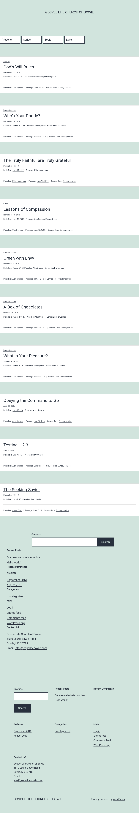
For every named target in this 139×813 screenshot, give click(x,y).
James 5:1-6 (18, 268)
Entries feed (14, 612)
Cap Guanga (17, 230)
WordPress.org (16, 623)
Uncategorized (15, 596)
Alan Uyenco (17, 88)
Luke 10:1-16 (18, 410)
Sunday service (64, 88)
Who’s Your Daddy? (21, 115)
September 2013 (17, 580)
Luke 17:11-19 (18, 170)
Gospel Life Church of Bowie (69, 12)
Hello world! (14, 562)
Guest (5, 204)
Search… (36, 534)
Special (6, 61)
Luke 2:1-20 (17, 77)
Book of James (9, 110)
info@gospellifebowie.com (31, 648)
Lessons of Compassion (26, 209)
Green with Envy (18, 258)
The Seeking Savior (21, 489)
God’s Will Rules (18, 67)
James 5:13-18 (19, 126)
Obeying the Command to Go (31, 400)
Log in (10, 607)
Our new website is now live (23, 557)
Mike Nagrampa (19, 181)
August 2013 (14, 585)
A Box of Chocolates (23, 307)
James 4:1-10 (18, 366)
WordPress (119, 799)
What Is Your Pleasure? (25, 355)
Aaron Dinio (17, 510)
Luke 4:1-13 (17, 455)
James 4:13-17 (19, 317)
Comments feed (16, 618)
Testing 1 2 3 (15, 445)
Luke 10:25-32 (18, 219)
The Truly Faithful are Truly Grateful (37, 160)
